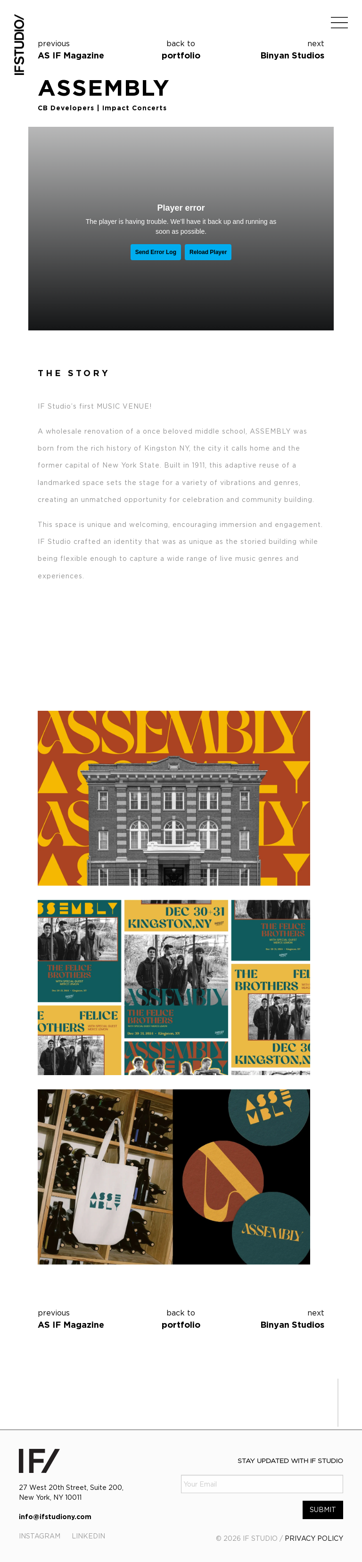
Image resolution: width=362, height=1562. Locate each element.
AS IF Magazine (71, 55)
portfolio (181, 49)
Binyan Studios (292, 55)
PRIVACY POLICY (314, 1538)
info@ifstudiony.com (55, 1516)
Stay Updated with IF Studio (290, 1460)
